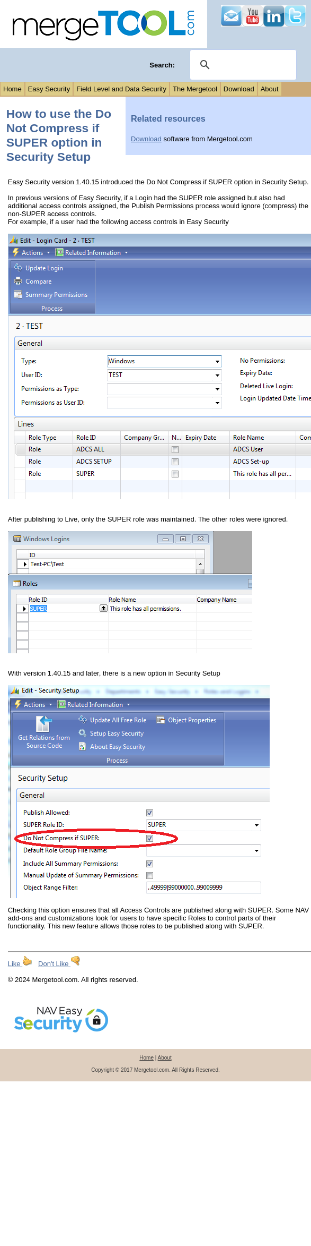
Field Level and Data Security (121, 89)
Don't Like (59, 964)
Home (12, 89)
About (270, 89)
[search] (241, 64)
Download (239, 89)
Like (20, 964)
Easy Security (49, 89)
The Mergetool (195, 89)
